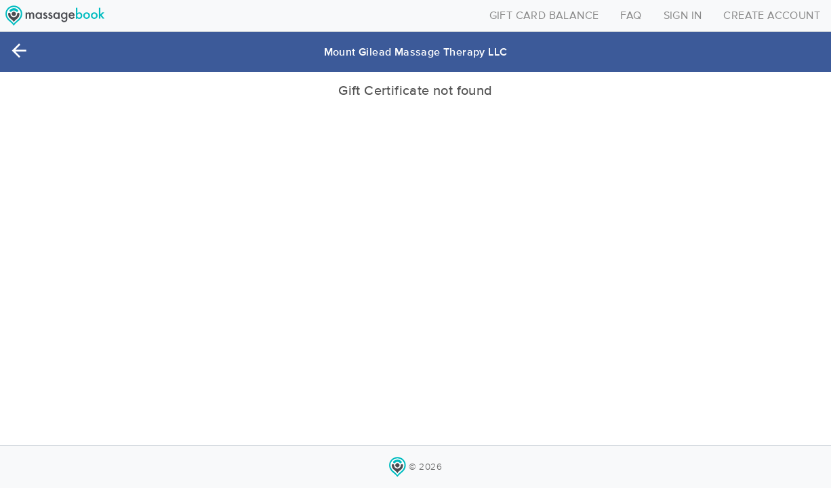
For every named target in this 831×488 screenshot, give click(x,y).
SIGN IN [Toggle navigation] (683, 15)
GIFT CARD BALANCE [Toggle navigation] (544, 15)
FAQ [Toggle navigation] (630, 15)
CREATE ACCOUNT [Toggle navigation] (771, 15)
